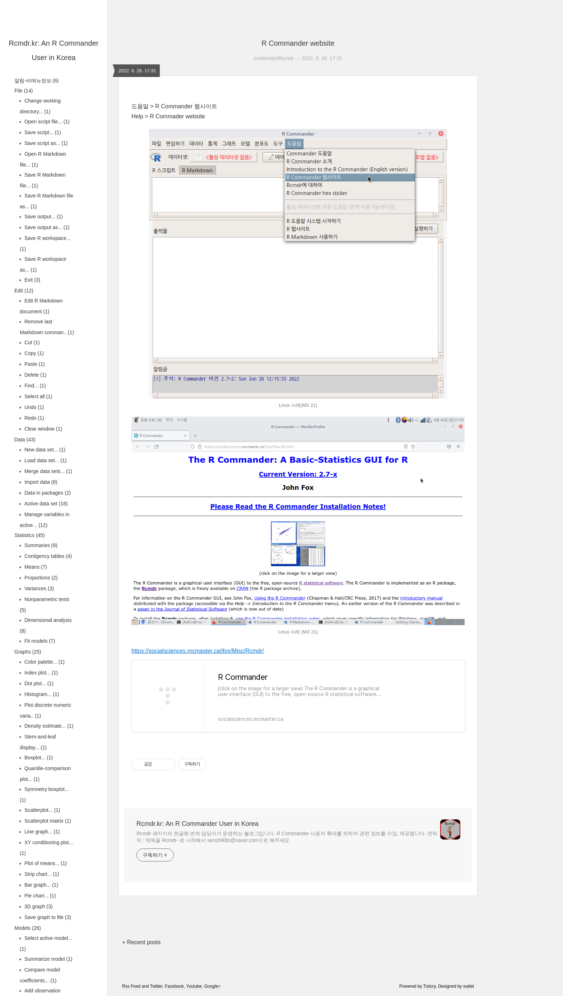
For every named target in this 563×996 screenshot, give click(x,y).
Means (35, 567)
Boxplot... (38, 757)
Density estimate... (48, 726)
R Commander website (297, 43)
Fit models (39, 641)
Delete (34, 375)
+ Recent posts (141, 942)
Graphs (27, 652)
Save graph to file (47, 917)
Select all (37, 396)
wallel (468, 986)
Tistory (429, 986)
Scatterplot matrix (47, 821)
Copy (33, 353)
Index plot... (40, 673)
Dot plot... (38, 683)
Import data (40, 482)
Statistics (29, 535)
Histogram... (41, 694)
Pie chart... (39, 896)
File (23, 91)
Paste (34, 364)
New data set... (44, 449)
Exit (31, 280)
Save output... (43, 216)
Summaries (40, 545)
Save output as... (46, 227)
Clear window (42, 429)
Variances (38, 588)
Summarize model (48, 959)
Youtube (194, 986)
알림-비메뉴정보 (36, 80)
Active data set (45, 503)
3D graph (38, 906)
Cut (31, 342)
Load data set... (44, 460)
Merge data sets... (47, 471)
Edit (23, 291)
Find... (34, 385)
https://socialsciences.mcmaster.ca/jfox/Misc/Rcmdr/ (197, 651)
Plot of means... (45, 863)
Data (24, 439)
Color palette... (44, 662)
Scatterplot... (41, 810)
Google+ (212, 986)
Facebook (174, 986)
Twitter (156, 986)
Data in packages (47, 493)
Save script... (42, 132)
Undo (33, 407)
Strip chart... (41, 874)
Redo (33, 418)
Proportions (40, 578)
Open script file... (46, 121)
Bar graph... (40, 885)
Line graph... (41, 831)
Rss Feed (131, 986)
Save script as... (45, 143)
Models (27, 928)
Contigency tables (47, 556)
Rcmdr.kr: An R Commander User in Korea (197, 823)
